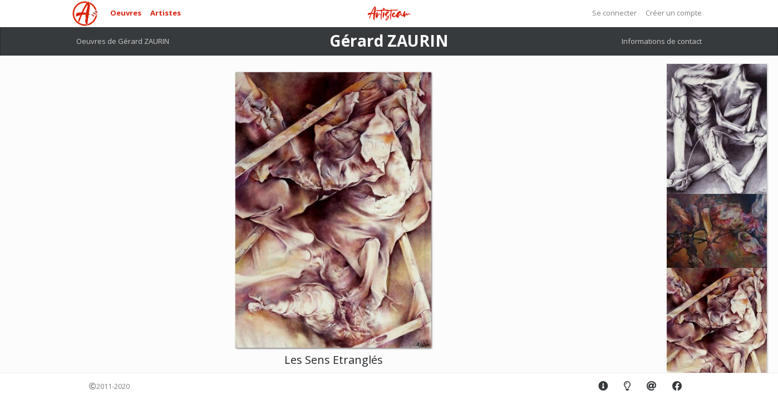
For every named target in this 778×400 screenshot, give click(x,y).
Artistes (165, 13)
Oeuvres (125, 13)
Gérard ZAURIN (389, 40)
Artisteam (389, 14)
